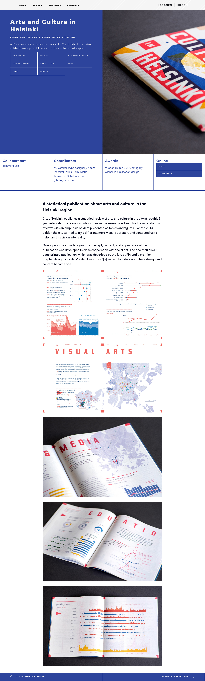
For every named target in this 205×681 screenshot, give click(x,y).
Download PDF (165, 174)
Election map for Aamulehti (31, 677)
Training (55, 5)
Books (37, 5)
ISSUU (161, 167)
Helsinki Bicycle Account (174, 677)
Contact (73, 5)
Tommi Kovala (11, 166)
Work (22, 5)
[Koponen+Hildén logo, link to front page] (172, 5)
